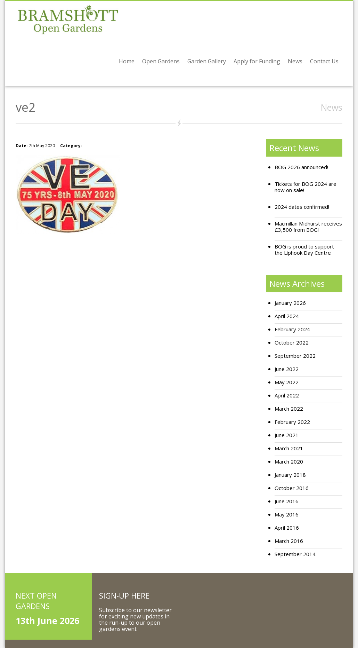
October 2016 (292, 488)
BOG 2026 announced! (301, 167)
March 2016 (289, 541)
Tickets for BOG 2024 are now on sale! (305, 187)
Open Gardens (161, 61)
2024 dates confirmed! (302, 207)
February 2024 (292, 329)
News (295, 61)
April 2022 (287, 395)
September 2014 (295, 554)
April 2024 (287, 316)
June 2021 (287, 435)
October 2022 (292, 342)
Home (127, 61)
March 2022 (289, 408)
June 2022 (287, 369)
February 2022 (292, 422)
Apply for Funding (257, 61)
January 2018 (290, 475)
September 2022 (295, 356)
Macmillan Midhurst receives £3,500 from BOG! (308, 226)
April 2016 (287, 527)
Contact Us (324, 61)
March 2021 (289, 448)
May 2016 (287, 514)
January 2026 (290, 303)
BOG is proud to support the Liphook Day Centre (304, 249)
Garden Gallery (206, 61)
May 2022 (287, 382)
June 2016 (287, 501)
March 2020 (289, 461)
